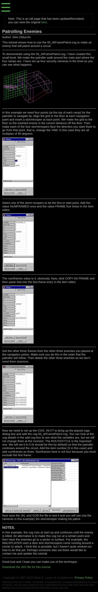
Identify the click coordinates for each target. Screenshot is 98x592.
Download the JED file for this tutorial (26, 567)
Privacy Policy (83, 577)
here (44, 22)
